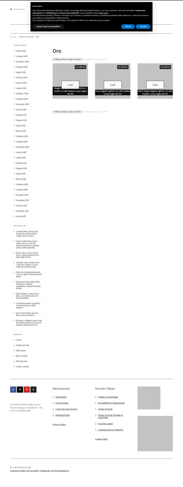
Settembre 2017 (22, 210)
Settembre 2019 (22, 103)
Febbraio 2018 (22, 183)
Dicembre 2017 (22, 194)
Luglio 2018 (21, 156)
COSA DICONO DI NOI (66, 408)
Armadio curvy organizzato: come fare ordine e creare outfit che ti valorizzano (28, 263)
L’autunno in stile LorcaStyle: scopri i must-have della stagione (28, 304)
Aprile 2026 (21, 50)
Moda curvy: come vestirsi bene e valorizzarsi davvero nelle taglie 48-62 (27, 254)
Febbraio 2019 (22, 135)
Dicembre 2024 (22, 60)
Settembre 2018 (22, 146)
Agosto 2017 (21, 215)
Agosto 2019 (21, 108)
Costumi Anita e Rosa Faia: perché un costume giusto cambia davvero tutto (27, 232)
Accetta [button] (143, 26)
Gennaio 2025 (22, 55)
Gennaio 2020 (22, 98)
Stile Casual (21, 349)
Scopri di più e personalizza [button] (48, 26)
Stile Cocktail (21, 355)
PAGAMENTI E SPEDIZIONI (111, 402)
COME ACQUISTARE (108, 396)
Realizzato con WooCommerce (55, 469)
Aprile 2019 (20, 124)
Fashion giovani (22, 344)
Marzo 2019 (21, 130)
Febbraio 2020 (22, 92)
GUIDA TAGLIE (105, 408)
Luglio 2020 (21, 87)
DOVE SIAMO (62, 402)
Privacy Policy (59, 423)
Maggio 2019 (21, 119)
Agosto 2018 (21, 151)
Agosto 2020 (21, 82)
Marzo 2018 (21, 178)
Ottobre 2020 (22, 76)
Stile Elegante (22, 360)
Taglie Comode (22, 365)
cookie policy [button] (103, 13)
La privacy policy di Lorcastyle (24, 469)
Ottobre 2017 (21, 204)
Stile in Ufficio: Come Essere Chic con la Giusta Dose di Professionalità (27, 294)
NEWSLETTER (62, 414)
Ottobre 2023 (22, 66)
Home (15, 36)
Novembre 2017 (22, 199)
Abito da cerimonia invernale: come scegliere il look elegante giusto (29, 273)
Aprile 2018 (20, 172)
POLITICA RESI (105, 423)
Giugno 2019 (21, 114)
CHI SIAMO (61, 396)
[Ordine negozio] (67, 58)
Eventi (18, 339)
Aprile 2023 (21, 71)
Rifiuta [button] (128, 26)
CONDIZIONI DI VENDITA (110, 429)
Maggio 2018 (21, 167)
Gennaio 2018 (21, 188)
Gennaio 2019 (21, 140)
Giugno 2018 (21, 162)
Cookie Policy (101, 438)
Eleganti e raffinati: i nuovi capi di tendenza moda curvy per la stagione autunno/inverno (29, 321)
